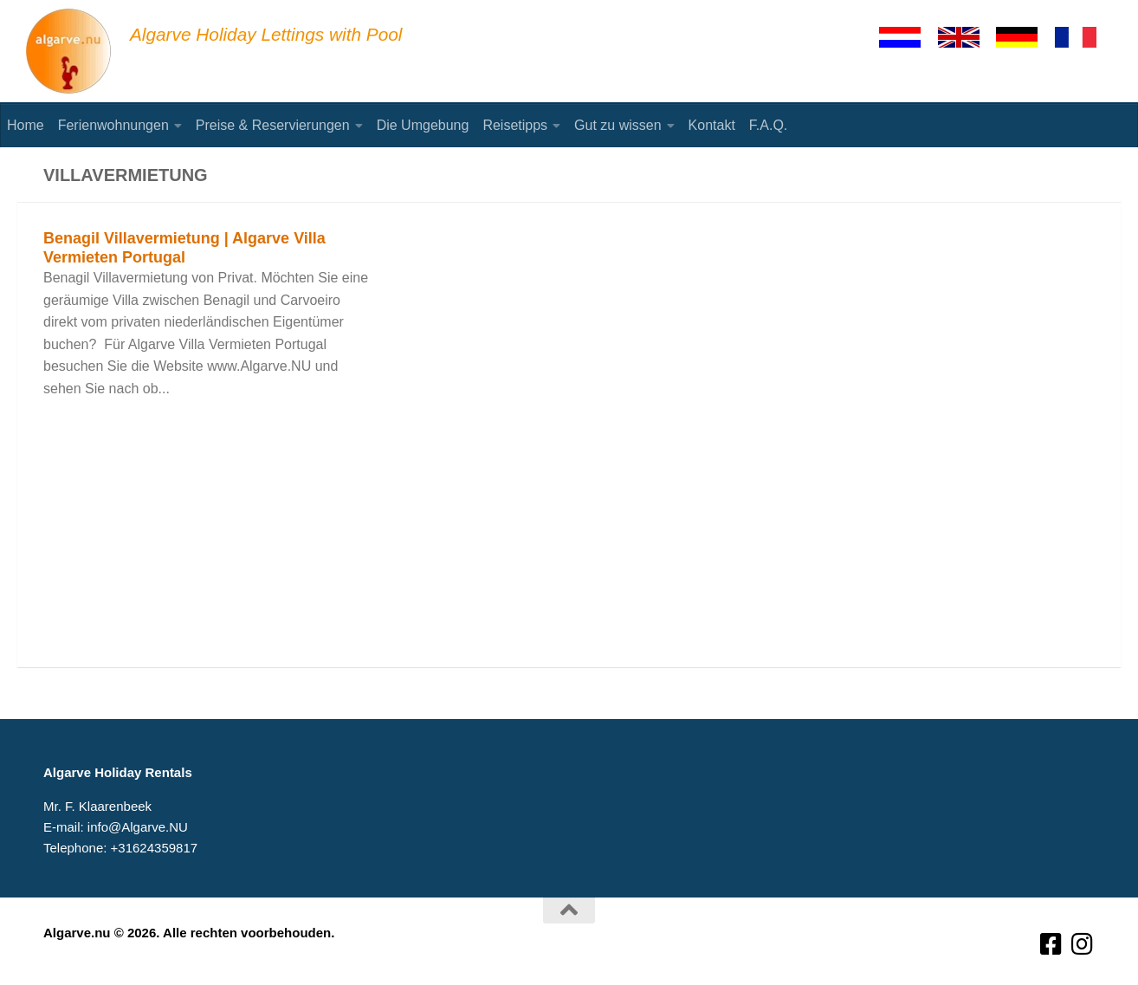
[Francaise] (1083, 37)
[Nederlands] (907, 37)
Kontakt (712, 125)
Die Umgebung (423, 125)
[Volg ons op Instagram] (1082, 944)
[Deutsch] (1024, 37)
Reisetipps (514, 125)
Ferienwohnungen (113, 125)
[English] (966, 37)
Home (25, 125)
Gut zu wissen (617, 125)
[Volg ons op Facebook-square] (1051, 944)
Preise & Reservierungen (273, 125)
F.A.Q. (768, 125)
